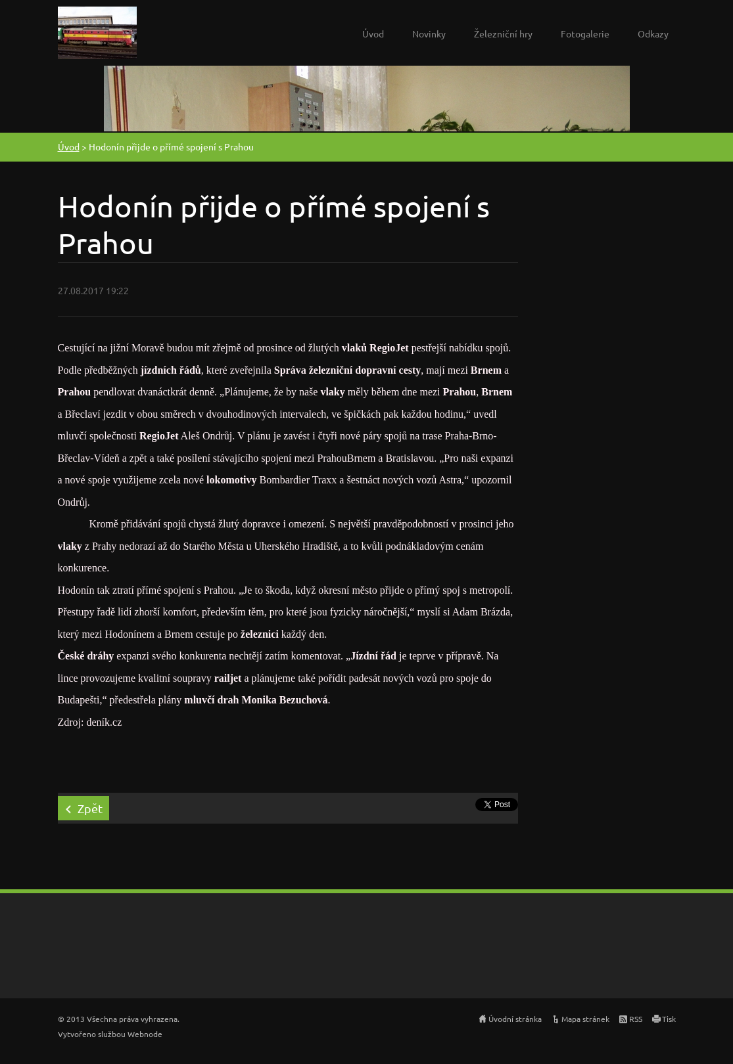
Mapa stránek (585, 1018)
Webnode (145, 1034)
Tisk (669, 1018)
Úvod (373, 33)
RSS (635, 1018)
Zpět (90, 808)
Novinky (429, 33)
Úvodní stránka (515, 1018)
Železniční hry (503, 33)
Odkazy (653, 33)
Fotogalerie (585, 33)
